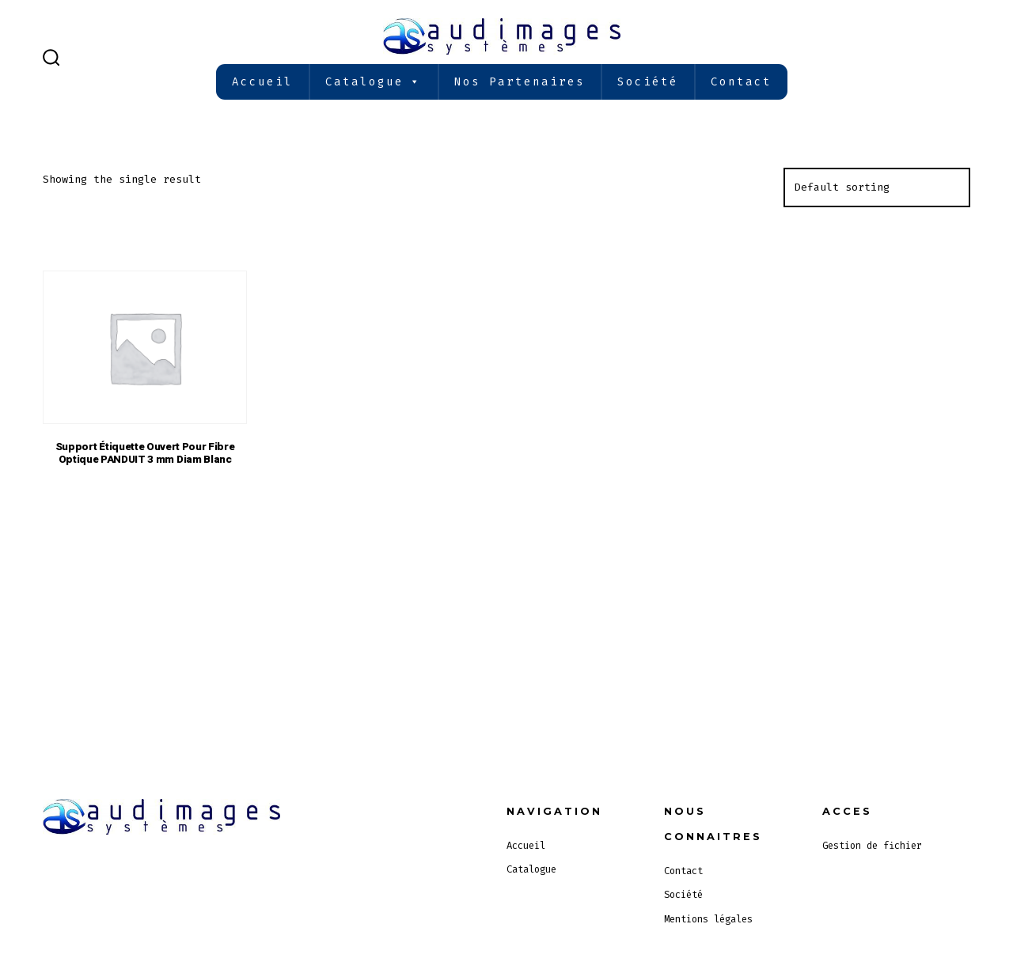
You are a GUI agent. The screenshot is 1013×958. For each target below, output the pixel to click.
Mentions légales (708, 919)
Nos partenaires (519, 81)
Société (647, 81)
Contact (741, 81)
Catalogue (373, 81)
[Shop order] (876, 187)
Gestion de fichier (872, 845)
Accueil (262, 81)
